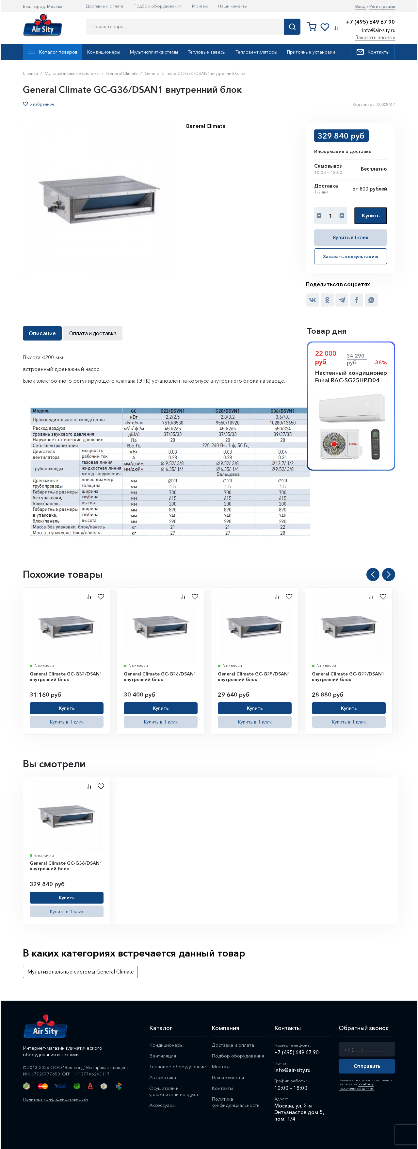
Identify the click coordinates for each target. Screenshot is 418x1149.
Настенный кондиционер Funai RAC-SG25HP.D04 (351, 376)
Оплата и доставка (93, 333)
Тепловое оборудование (177, 1066)
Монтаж (200, 5)
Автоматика (162, 1077)
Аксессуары (163, 1105)
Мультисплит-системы (154, 52)
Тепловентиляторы (256, 52)
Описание (42, 333)
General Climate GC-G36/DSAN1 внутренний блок (66, 866)
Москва (54, 6)
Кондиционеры (103, 52)
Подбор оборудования (158, 5)
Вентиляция (162, 1056)
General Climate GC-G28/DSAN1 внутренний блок (160, 676)
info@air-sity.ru (378, 30)
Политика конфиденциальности (55, 1099)
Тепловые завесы (207, 52)
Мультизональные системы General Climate (80, 971)
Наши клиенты (232, 5)
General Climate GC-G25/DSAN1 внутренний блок (254, 676)
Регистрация (382, 6)
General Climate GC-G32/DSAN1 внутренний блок (66, 676)
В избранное (42, 104)
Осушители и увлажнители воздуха (173, 1091)
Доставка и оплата (104, 5)
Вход (360, 6)
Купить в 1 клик (350, 237)
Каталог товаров (52, 52)
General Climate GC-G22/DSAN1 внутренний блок (348, 676)
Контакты (373, 52)
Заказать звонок (375, 37)
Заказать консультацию (350, 256)
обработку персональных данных (356, 1086)
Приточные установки (311, 52)
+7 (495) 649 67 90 (370, 22)
